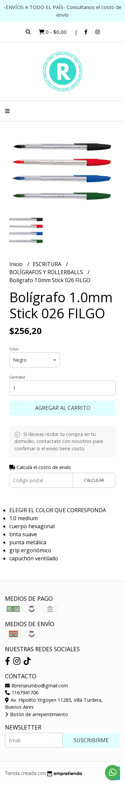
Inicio (16, 264)
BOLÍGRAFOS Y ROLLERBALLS (46, 272)
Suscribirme (91, 740)
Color (14, 348)
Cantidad (17, 376)
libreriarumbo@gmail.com (36, 685)
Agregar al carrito (62, 408)
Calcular (94, 480)
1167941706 (21, 692)
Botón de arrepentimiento (36, 714)
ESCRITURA (48, 264)
